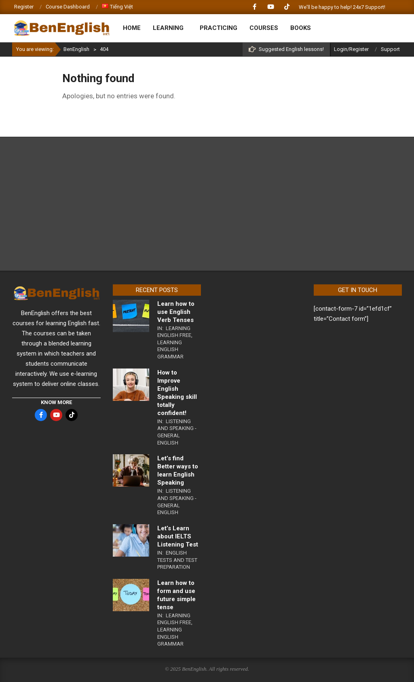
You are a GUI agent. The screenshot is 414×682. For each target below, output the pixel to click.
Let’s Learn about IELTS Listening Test (177, 536)
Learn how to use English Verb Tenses (175, 312)
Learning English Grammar (170, 349)
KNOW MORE (56, 402)
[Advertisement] (207, 204)
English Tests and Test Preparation (177, 560)
